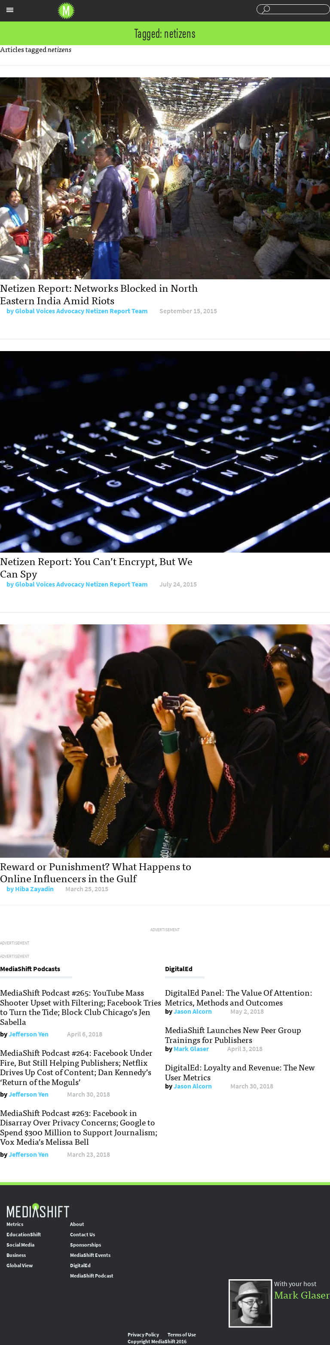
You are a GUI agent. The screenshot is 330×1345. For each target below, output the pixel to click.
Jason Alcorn (193, 1011)
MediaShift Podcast (91, 1275)
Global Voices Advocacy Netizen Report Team (81, 310)
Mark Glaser (191, 1048)
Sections (9, 9)
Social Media (20, 1244)
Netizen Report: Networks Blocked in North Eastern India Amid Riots (99, 293)
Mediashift (66, 10)
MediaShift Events (90, 1255)
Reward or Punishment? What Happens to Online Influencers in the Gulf (95, 871)
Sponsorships (85, 1244)
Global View (19, 1265)
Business (16, 1255)
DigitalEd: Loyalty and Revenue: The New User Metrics (240, 1072)
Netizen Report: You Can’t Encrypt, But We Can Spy (96, 566)
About (77, 1224)
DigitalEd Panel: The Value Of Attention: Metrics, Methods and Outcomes (238, 997)
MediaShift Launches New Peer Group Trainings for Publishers (233, 1034)
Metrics (14, 1224)
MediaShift (37, 1209)
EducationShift (23, 1234)
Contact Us (82, 1234)
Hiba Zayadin (34, 888)
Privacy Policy (143, 1334)
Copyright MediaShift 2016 (157, 1341)
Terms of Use (182, 1334)
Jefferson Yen (29, 1034)
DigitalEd (80, 1265)
